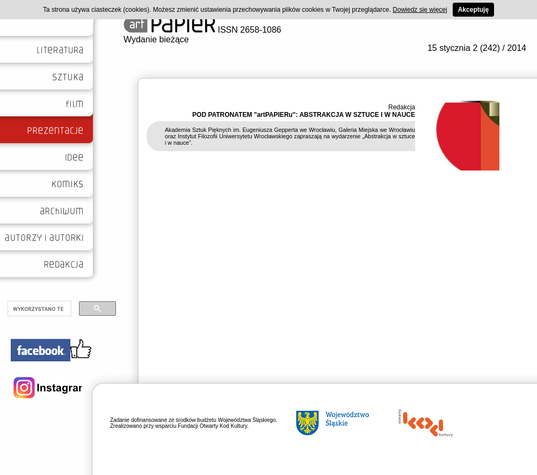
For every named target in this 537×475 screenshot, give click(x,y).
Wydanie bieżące (156, 39)
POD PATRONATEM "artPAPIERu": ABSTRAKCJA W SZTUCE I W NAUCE (303, 114)
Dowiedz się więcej (420, 9)
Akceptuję (473, 9)
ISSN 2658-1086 (202, 29)
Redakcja (401, 107)
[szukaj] (38, 309)
